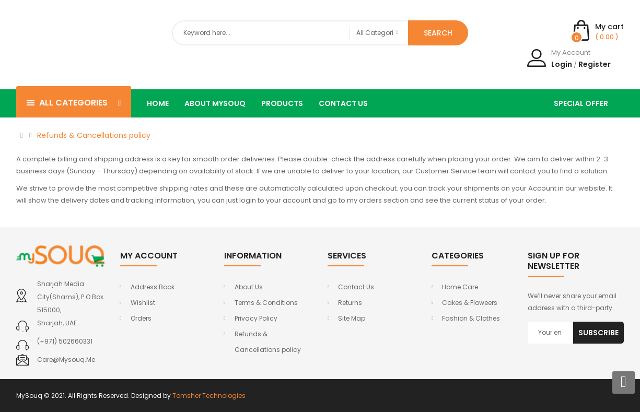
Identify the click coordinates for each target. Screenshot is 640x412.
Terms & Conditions (266, 302)
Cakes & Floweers (469, 302)
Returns (350, 302)
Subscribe (598, 332)
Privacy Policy (256, 318)
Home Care (460, 286)
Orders (141, 318)
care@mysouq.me (66, 359)
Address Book (152, 286)
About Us (249, 286)
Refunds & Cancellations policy (93, 135)
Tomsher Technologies (209, 395)
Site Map (351, 318)
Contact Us (356, 286)
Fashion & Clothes (471, 318)
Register (594, 64)
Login (561, 64)
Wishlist (143, 302)
